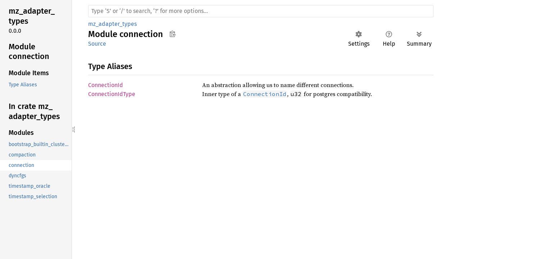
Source (97, 43)
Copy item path (172, 34)
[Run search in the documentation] (260, 11)
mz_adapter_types (112, 24)
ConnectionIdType (111, 94)
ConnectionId (105, 85)
